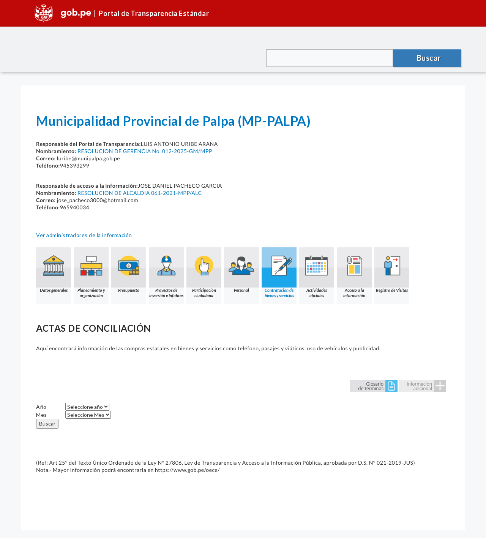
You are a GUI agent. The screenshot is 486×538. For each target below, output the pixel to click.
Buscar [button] (429, 57)
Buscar (47, 423)
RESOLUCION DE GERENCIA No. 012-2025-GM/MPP (144, 151)
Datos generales (53, 270)
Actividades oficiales (316, 272)
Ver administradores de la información (84, 235)
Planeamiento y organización (91, 272)
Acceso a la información (354, 272)
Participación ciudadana (203, 272)
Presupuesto (128, 270)
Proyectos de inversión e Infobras (166, 272)
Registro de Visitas (391, 270)
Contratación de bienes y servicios (279, 272)
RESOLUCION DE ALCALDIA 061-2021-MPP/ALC (139, 193)
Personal (241, 270)
